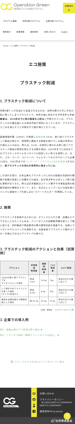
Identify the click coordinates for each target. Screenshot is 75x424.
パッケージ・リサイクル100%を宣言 (46, 161)
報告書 (42, 136)
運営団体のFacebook (51, 411)
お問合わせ (69, 8)
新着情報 (20, 32)
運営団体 (34, 32)
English (64, 32)
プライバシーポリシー (52, 399)
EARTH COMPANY (50, 405)
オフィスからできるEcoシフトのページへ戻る (40, 361)
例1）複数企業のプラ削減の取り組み (21, 329)
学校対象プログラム (31, 21)
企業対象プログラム (55, 21)
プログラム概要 (10, 21)
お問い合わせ (50, 32)
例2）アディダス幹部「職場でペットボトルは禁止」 (29, 335)
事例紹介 (7, 32)
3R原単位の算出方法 (63, 310)
